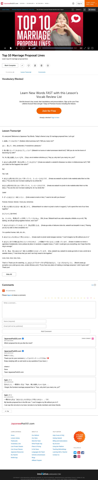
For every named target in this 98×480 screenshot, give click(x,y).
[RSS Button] (3, 290)
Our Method (35, 432)
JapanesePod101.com (61, 474)
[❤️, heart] (91, 291)
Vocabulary (30, 3)
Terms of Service (68, 476)
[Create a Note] (35, 65)
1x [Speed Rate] (22, 48)
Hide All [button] (9, 274)
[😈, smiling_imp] (87, 291)
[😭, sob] (74, 291)
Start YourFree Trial (91, 3)
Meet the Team (36, 438)
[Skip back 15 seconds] (5, 48)
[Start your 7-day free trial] (79, 434)
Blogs (33, 454)
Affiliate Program (37, 457)
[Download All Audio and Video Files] (48, 65)
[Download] (88, 48)
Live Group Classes (17, 446)
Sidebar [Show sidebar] (93, 9)
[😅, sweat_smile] (68, 291)
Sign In (80, 3)
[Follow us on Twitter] (75, 449)
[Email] (24, 323)
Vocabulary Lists (16, 441)
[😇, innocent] (78, 291)
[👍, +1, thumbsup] (94, 291)
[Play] (11, 48)
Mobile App (14, 454)
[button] (73, 3)
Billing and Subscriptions (60, 438)
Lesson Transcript (26, 72)
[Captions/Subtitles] (81, 48)
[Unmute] (29, 48)
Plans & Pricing (36, 443)
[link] (84, 9)
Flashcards (14, 438)
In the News (35, 446)
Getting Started (57, 435)
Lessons (22, 3)
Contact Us (56, 452)
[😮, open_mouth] (84, 291)
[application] (49, 31)
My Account (56, 441)
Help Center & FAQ (58, 432)
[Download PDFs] (41, 65)
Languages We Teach (38, 449)
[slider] (33, 48)
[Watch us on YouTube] (78, 449)
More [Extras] (46, 3)
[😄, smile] (45, 291)
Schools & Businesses (38, 452)
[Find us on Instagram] (78, 453)
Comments (41, 72)
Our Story (35, 435)
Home (12, 432)
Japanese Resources (17, 449)
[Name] (24, 318)
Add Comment (12, 328)
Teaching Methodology (59, 446)
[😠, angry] (61, 291)
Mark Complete (10, 65)
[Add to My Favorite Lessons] (29, 65)
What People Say (37, 441)
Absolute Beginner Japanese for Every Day (23, 9)
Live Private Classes (17, 443)
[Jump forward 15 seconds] (17, 48)
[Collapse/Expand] (49, 285)
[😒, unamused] (55, 291)
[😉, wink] (71, 291)
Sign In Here (55, 117)
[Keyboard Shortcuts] (92, 48)
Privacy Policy (71, 474)
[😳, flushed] (48, 291)
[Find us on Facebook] (82, 449)
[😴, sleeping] (81, 291)
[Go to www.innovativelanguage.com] (49, 470)
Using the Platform (58, 443)
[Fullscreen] (85, 48)
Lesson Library (5, 9)
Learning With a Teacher (60, 449)
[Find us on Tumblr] (75, 453)
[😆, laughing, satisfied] (65, 291)
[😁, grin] (52, 291)
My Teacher (39, 3)
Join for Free (49, 110)
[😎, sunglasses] (58, 291)
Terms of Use (81, 474)
